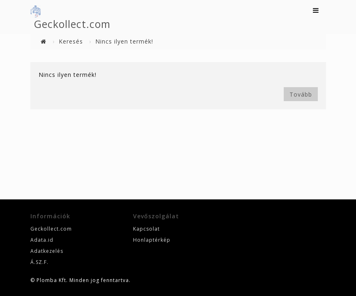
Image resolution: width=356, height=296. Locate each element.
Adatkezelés (46, 250)
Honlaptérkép (151, 239)
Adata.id (41, 239)
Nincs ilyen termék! (124, 41)
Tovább (300, 94)
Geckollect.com (72, 24)
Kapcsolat (146, 228)
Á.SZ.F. (39, 262)
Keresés (71, 41)
